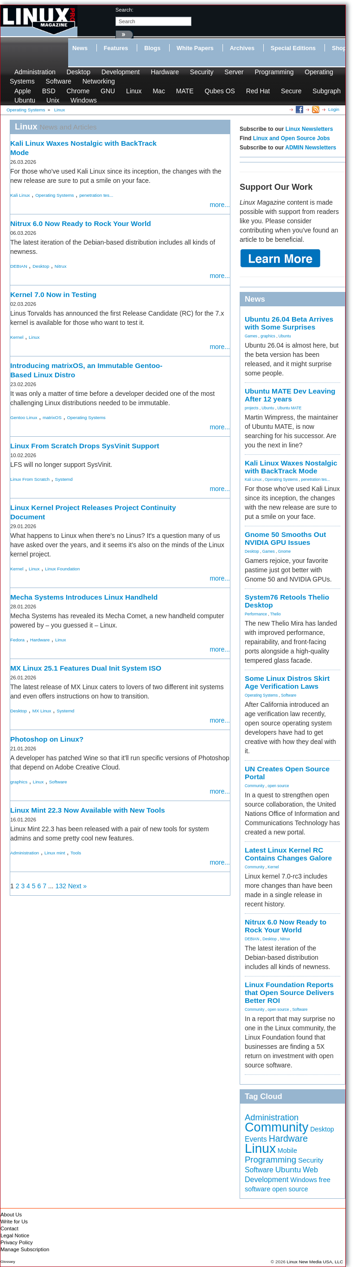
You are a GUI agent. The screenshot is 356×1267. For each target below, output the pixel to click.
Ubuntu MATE (289, 408)
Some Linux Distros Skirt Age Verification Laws (287, 682)
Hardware (165, 72)
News (80, 48)
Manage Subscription (24, 1249)
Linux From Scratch (30, 479)
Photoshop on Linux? (46, 739)
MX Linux (41, 710)
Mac (159, 91)
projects (251, 408)
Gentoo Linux (23, 417)
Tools (75, 852)
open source (278, 785)
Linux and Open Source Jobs (291, 138)
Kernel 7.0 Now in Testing (53, 294)
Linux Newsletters (309, 129)
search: (124, 10)
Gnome (284, 551)
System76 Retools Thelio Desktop (287, 601)
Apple (22, 91)
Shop (339, 48)
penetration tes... (96, 195)
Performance (256, 614)
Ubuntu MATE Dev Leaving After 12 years (290, 395)
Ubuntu (24, 100)
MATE (185, 91)
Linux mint (54, 852)
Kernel (16, 337)
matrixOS (52, 417)
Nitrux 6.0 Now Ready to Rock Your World (80, 223)
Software (58, 81)
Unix (52, 100)
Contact (9, 1228)
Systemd (64, 479)
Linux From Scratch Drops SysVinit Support (84, 446)
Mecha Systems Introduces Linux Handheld (84, 597)
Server (233, 72)
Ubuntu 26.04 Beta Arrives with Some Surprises (289, 323)
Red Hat (258, 91)
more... (220, 204)
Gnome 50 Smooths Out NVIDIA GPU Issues (285, 538)
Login (333, 109)
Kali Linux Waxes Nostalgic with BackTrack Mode (291, 467)
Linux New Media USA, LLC (315, 1261)
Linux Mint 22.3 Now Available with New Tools (87, 810)
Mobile (287, 1150)
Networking (99, 81)
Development (121, 72)
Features (116, 48)
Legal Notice (14, 1235)
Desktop (78, 72)
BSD (49, 91)
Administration (35, 72)
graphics (18, 781)
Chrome (77, 91)
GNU (108, 91)
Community (254, 785)
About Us (11, 1214)
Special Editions (293, 48)
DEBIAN (18, 266)
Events (256, 1139)
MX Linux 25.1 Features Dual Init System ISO (85, 668)
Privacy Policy (16, 1242)
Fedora (17, 639)
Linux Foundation (62, 568)
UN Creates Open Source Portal (287, 773)
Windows (83, 100)
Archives (242, 48)
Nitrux (61, 266)
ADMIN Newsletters (310, 147)
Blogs (152, 48)
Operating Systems (54, 195)
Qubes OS (220, 91)
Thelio (275, 614)
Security (202, 72)
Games (251, 336)
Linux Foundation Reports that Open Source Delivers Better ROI (289, 992)
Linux (133, 91)
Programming (273, 72)
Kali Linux (20, 195)
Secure (291, 91)
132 (60, 886)
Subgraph (326, 91)
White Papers (195, 48)
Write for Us (14, 1221)
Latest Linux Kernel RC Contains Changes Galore (288, 854)
